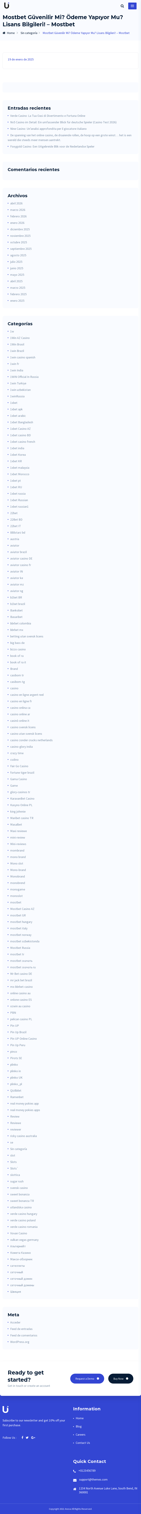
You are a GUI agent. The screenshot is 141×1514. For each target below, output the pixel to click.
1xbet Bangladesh (21, 422)
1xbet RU (16, 487)
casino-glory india (21, 747)
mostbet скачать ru (23, 967)
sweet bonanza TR (22, 1201)
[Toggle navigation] (132, 6)
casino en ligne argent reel (27, 695)
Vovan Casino (18, 1233)
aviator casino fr (20, 565)
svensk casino (19, 1188)
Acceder (15, 1322)
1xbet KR (16, 461)
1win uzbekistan (20, 390)
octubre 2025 (18, 242)
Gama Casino (18, 779)
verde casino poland (23, 1220)
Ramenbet (17, 1097)
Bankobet (16, 610)
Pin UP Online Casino (23, 1039)
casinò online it (19, 721)
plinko (14, 1064)
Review (14, 1116)
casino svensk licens (23, 727)
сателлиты (17, 1266)
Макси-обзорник (21, 1259)
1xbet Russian (19, 500)
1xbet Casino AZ (20, 429)
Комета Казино (20, 1253)
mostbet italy (18, 928)
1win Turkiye (18, 383)
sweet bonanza (19, 1194)
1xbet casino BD (20, 435)
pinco (13, 1051)
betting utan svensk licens (26, 636)
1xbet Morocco (19, 474)
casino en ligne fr (21, 701)
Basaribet (16, 617)
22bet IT (15, 526)
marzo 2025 (17, 288)
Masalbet (16, 824)
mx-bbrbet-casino (21, 987)
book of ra (17, 656)
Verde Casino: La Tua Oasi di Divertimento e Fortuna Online (47, 116)
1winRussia (17, 396)
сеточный (16, 1272)
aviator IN (16, 571)
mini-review (17, 837)
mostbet (15, 902)
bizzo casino (18, 649)
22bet (14, 513)
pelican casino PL (21, 1019)
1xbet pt (15, 481)
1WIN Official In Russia (24, 377)
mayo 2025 (17, 275)
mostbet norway (20, 935)
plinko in (15, 1071)
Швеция (15, 1292)
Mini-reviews (18, 844)
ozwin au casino (20, 1006)
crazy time (17, 753)
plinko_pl (16, 1084)
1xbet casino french (22, 442)
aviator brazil (18, 552)
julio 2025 (16, 262)
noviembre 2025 (20, 236)
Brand (14, 669)
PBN (13, 1013)
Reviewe (15, 1123)
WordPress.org (19, 1342)
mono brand (18, 857)
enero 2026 (17, 223)
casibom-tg (17, 682)
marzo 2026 (17, 210)
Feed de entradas (21, 1329)
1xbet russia (18, 494)
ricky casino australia (23, 1136)
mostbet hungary (21, 922)
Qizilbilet (15, 1090)
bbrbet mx (16, 630)
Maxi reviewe (18, 831)
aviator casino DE (21, 558)
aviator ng (16, 591)
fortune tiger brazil (22, 773)
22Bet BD (16, 519)
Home (9, 33)
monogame (17, 889)
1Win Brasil (17, 344)
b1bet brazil (17, 604)
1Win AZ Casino (20, 338)
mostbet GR (18, 915)
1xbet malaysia (19, 468)
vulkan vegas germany (24, 1240)
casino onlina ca (20, 708)
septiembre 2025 (21, 249)
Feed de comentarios (23, 1335)
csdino (14, 760)
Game (14, 785)
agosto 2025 (18, 255)
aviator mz (17, 584)
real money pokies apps (25, 1110)
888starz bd (17, 532)
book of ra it (18, 662)
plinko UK (16, 1077)
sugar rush (17, 1181)
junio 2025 (16, 268)
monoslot (16, 896)
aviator (14, 545)
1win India (16, 370)
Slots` (14, 1168)
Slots (13, 1162)
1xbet (13, 403)
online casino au (20, 993)
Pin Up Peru (17, 1045)
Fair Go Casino (19, 766)
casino (14, 688)
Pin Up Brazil (18, 1032)
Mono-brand (18, 870)
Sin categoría (29, 33)
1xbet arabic (18, 416)
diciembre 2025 (20, 229)
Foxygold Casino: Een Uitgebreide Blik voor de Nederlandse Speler (52, 146)
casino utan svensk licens (26, 734)
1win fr (14, 364)
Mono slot (16, 863)
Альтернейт (18, 1246)
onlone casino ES (21, 1000)
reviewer (15, 1129)
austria (14, 539)
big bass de (17, 643)
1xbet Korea (18, 455)
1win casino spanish (22, 357)
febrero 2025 (18, 294)
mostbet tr (17, 954)
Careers (80, 1434)
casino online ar (20, 714)
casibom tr (17, 675)
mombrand (17, 850)
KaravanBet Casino (22, 798)
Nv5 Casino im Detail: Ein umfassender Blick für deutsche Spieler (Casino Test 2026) (63, 122)
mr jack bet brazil (21, 980)
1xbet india (17, 448)
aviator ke (16, 578)
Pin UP (14, 1026)
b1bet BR (16, 597)
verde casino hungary (23, 1214)
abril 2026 (16, 203)
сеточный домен (21, 1279)
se (11, 1142)
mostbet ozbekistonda (24, 941)
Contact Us (83, 1443)
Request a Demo (87, 1378)
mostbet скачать (21, 961)
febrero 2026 (18, 216)
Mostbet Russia (20, 948)
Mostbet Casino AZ (22, 909)
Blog (79, 1426)
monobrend (17, 883)
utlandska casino (21, 1207)
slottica (15, 1175)
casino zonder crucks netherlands (31, 740)
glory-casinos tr (20, 792)
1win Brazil (17, 351)
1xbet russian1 (19, 506)
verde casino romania (24, 1227)
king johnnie (18, 811)
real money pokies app (24, 1103)
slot (12, 1155)
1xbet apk (16, 409)
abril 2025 (16, 281)
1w (12, 331)
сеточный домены (22, 1285)
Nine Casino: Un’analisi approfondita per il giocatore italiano (48, 129)
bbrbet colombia (20, 623)
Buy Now (120, 1378)
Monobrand (17, 876)
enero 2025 (17, 301)
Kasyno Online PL (21, 805)
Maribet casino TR (21, 818)
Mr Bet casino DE (21, 974)
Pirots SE (16, 1058)
